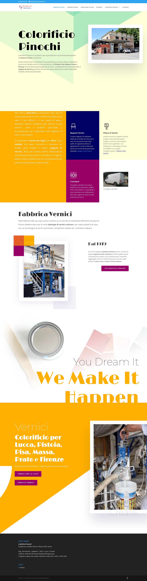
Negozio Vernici (59, 7)
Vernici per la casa (87, 7)
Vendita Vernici (72, 7)
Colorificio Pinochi (111, 7)
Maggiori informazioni (84, 151)
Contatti (125, 7)
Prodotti (99, 7)
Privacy (22, 567)
